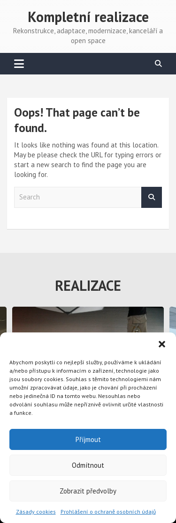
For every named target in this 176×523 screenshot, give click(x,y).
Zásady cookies (36, 511)
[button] (162, 344)
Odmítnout (88, 465)
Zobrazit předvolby (88, 490)
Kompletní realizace (88, 16)
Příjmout (88, 439)
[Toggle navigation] (19, 63)
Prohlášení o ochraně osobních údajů (108, 511)
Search (151, 197)
